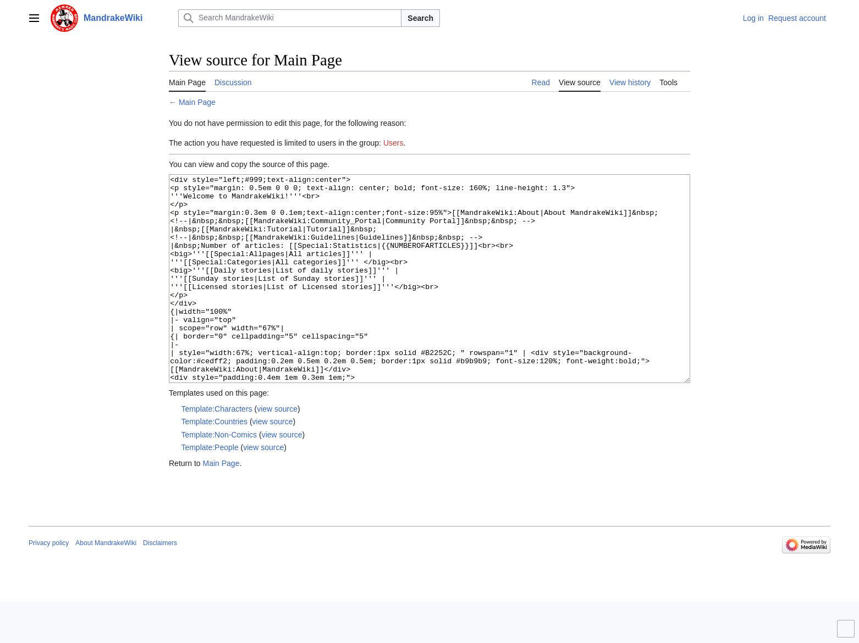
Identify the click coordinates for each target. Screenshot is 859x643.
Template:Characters (216, 450)
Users (393, 142)
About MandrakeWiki (105, 584)
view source (277, 450)
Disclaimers (160, 584)
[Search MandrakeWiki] (289, 18)
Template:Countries (214, 462)
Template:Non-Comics (219, 476)
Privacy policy (49, 584)
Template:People (209, 488)
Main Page (197, 102)
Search (420, 18)
